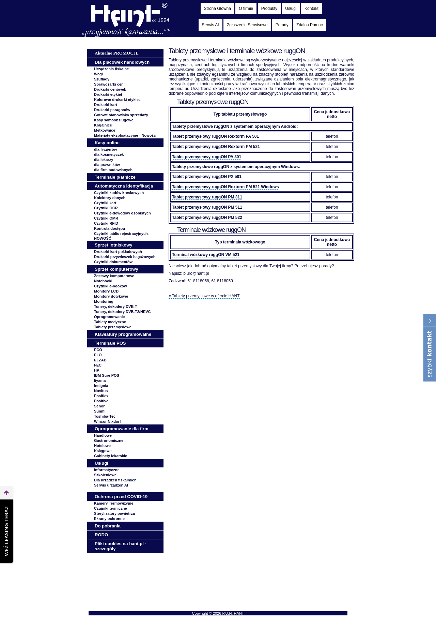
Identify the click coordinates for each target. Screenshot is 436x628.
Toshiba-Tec (104, 416)
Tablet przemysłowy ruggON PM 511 (207, 207)
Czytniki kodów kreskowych (119, 193)
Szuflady (101, 79)
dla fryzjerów (105, 149)
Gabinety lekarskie (110, 456)
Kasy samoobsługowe (114, 120)
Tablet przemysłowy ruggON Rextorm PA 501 (215, 136)
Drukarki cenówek (110, 89)
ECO (98, 350)
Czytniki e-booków (110, 286)
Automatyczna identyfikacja (124, 186)
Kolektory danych (109, 198)
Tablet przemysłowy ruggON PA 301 (206, 156)
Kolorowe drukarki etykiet (117, 100)
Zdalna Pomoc (309, 25)
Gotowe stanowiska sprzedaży (121, 115)
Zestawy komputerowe (114, 276)
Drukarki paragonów (112, 110)
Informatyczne (107, 470)
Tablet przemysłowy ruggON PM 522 (207, 217)
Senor (99, 406)
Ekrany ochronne (109, 519)
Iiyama (100, 380)
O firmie (246, 8)
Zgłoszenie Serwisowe (247, 25)
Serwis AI (210, 25)
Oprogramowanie (109, 317)
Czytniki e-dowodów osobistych (122, 213)
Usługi (290, 8)
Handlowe (103, 435)
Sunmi (100, 411)
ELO (98, 355)
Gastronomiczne (108, 440)
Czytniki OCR (106, 208)
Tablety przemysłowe (112, 327)
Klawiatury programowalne (123, 334)
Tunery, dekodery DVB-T (115, 306)
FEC (98, 365)
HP (96, 370)
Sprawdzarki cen (109, 84)
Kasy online (107, 142)
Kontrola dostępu (109, 228)
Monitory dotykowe (111, 296)
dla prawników (107, 165)
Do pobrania (108, 525)
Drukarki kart (105, 105)
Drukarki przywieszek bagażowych (124, 257)
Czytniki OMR (106, 218)
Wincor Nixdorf (107, 421)
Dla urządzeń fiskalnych (115, 480)
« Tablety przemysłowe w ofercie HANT (204, 296)
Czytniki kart (105, 203)
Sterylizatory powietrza (114, 513)
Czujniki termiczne (110, 508)
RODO (101, 534)
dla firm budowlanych (113, 170)
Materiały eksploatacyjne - (125, 135)
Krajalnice (103, 125)
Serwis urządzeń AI (111, 485)
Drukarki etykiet (108, 94)
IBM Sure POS (106, 375)
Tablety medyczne (110, 322)
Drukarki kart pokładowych (118, 252)
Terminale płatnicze (115, 177)
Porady (282, 25)
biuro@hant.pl (196, 273)
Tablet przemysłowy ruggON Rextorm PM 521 (216, 146)
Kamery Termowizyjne (113, 503)
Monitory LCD (106, 291)
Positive (101, 401)
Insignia (101, 386)
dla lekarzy (103, 160)
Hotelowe (102, 446)
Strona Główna (217, 8)
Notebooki (103, 281)
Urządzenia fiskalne (111, 69)
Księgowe (102, 451)
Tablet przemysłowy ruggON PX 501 (207, 176)
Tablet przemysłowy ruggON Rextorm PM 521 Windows (225, 186)
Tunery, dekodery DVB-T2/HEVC (122, 312)
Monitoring (103, 301)
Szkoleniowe (105, 475)
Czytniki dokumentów (113, 262)
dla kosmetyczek (109, 154)
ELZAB (100, 360)
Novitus (101, 391)
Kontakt (311, 8)
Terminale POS (110, 343)
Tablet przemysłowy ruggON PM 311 (207, 197)
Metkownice (104, 130)
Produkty (269, 8)
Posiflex (101, 396)
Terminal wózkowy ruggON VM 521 (205, 254)
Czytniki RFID (106, 223)
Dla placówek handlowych (122, 62)
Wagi (98, 74)
